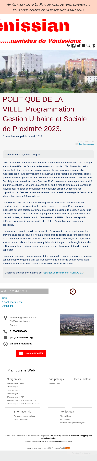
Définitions (8, 306)
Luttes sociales (54, 383)
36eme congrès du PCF (15, 394)
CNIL (52, 436)
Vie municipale (65, 416)
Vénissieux (67, 411)
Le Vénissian (65, 419)
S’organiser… (15, 379)
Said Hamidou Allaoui (86, 144)
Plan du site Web (21, 370)
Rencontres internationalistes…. (25, 416)
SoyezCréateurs (58, 441)
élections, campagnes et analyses (72, 423)
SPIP (70, 441)
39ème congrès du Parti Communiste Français (23, 404)
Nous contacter (31, 353)
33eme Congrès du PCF (16, 383)
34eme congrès (12, 387)
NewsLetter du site (12, 302)
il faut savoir (74, 436)
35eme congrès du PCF (15, 390)
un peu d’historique (21, 343)
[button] (68, 46)
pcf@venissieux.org (21, 337)
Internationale (22, 411)
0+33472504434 (18, 331)
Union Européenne (21, 419)
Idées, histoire (83, 379)
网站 (4, 298)
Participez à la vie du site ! (82, 453)
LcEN (58, 436)
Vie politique (57, 379)
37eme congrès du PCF (15, 397)
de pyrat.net (43, 441)
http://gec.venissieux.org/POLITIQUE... (63, 272)
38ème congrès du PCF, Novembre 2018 (21, 400)
